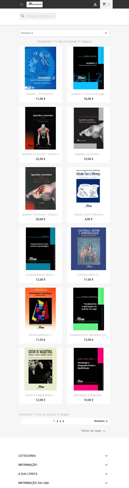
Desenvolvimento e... (40, 335)
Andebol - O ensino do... (40, 94)
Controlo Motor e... (88, 274)
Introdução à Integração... (88, 395)
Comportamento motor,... (40, 274)
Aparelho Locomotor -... (88, 154)
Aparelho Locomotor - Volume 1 (40, 214)
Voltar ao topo (93, 431)
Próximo (101, 421)
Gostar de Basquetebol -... (40, 395)
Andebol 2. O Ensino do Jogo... (88, 94)
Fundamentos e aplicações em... (88, 335)
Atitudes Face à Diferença (88, 214)
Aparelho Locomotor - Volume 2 (40, 154)
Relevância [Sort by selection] (64, 33)
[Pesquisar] (37, 16)
